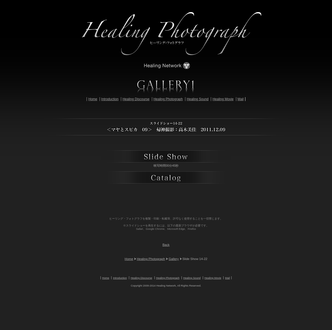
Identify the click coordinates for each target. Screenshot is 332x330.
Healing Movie (223, 99)
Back (166, 244)
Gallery (173, 259)
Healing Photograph (168, 99)
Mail (241, 99)
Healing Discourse (136, 99)
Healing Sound (198, 99)
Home (92, 99)
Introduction (110, 99)
